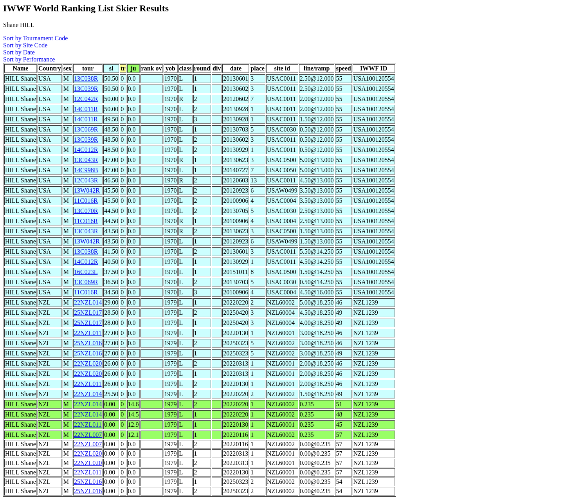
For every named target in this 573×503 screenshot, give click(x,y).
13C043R (86, 160)
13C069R (86, 129)
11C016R (86, 200)
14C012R (86, 149)
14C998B (86, 170)
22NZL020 (88, 363)
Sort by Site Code (25, 45)
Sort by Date (19, 52)
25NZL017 (88, 312)
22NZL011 (88, 333)
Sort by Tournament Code (35, 38)
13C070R (86, 210)
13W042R (87, 190)
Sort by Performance (29, 59)
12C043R (86, 180)
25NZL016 (88, 343)
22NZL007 (88, 434)
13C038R (86, 78)
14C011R (86, 109)
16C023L (85, 272)
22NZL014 (88, 302)
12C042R (86, 99)
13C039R (86, 88)
